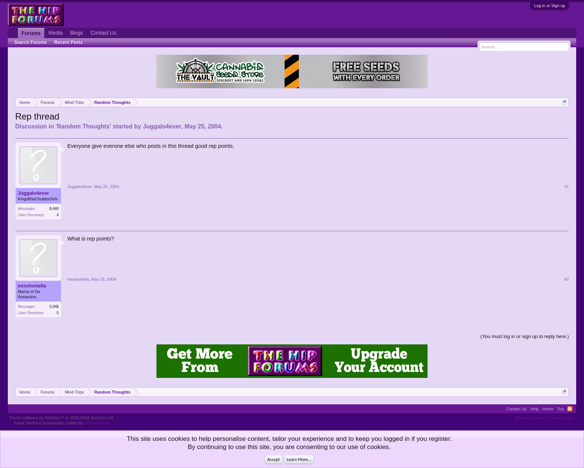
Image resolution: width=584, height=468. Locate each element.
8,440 (54, 209)
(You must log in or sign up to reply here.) (524, 336)
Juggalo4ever (162, 126)
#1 (566, 186)
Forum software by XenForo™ (62, 418)
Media (55, 33)
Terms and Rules (529, 418)
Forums (31, 33)
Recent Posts (68, 42)
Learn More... (299, 459)
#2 (566, 279)
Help (534, 409)
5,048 (54, 307)
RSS (569, 408)
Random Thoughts (83, 126)
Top (560, 409)
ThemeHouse (96, 423)
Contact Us (103, 33)
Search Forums (31, 42)
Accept (273, 459)
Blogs (76, 33)
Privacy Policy (561, 418)
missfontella (32, 286)
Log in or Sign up (549, 5)
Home (547, 409)
